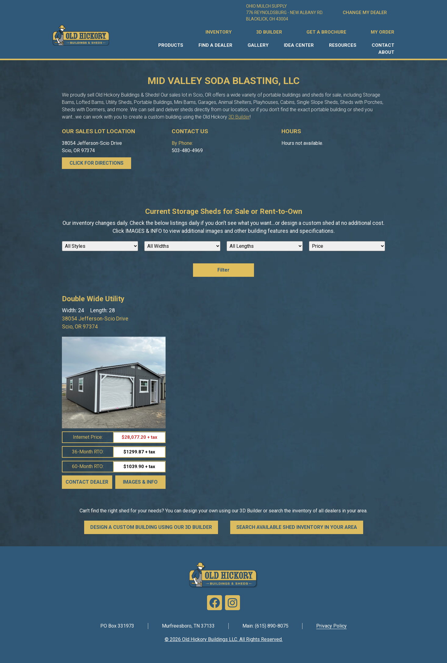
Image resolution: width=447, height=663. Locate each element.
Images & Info (140, 482)
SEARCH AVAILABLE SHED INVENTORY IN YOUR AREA (296, 527)
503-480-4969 (187, 150)
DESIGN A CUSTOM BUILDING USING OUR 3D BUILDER (151, 527)
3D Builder (239, 117)
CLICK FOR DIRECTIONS (96, 163)
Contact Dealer (87, 482)
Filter (223, 270)
